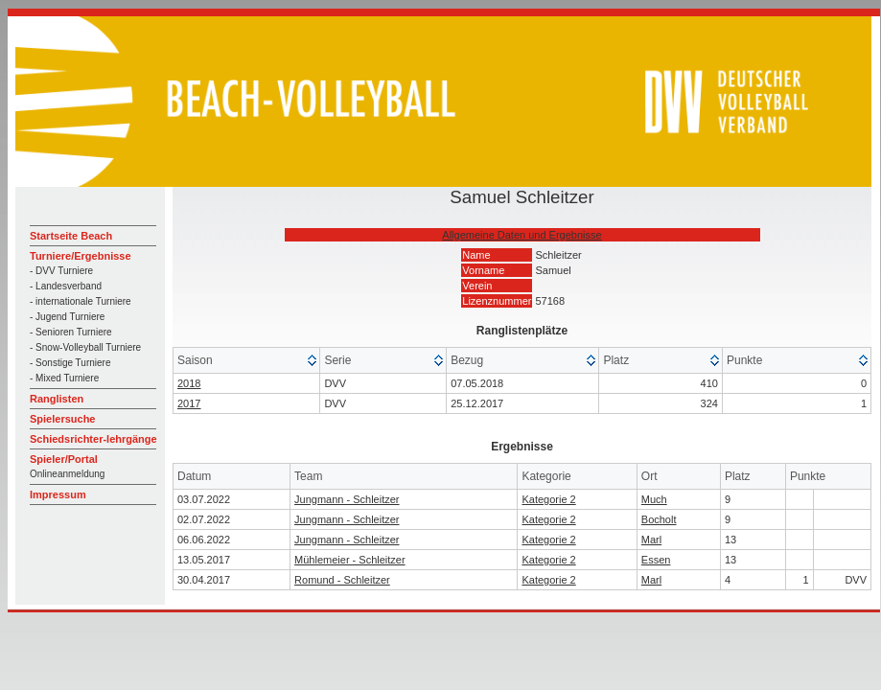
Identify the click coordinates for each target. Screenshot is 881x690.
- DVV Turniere (61, 270)
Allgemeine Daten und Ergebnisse (521, 235)
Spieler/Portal (64, 459)
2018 (188, 383)
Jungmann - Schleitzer (346, 499)
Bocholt (659, 519)
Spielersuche (62, 419)
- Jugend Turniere (67, 316)
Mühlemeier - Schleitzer (350, 559)
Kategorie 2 (548, 499)
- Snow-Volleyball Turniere (85, 347)
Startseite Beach (71, 236)
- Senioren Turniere (71, 332)
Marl (651, 539)
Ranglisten (56, 398)
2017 (188, 403)
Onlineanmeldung (67, 474)
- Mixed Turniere (64, 378)
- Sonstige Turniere (70, 362)
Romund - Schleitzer (342, 580)
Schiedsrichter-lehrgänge (93, 439)
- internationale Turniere (80, 301)
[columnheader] (247, 361)
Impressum (58, 494)
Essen (656, 559)
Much (654, 499)
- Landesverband (66, 286)
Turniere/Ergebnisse (80, 256)
